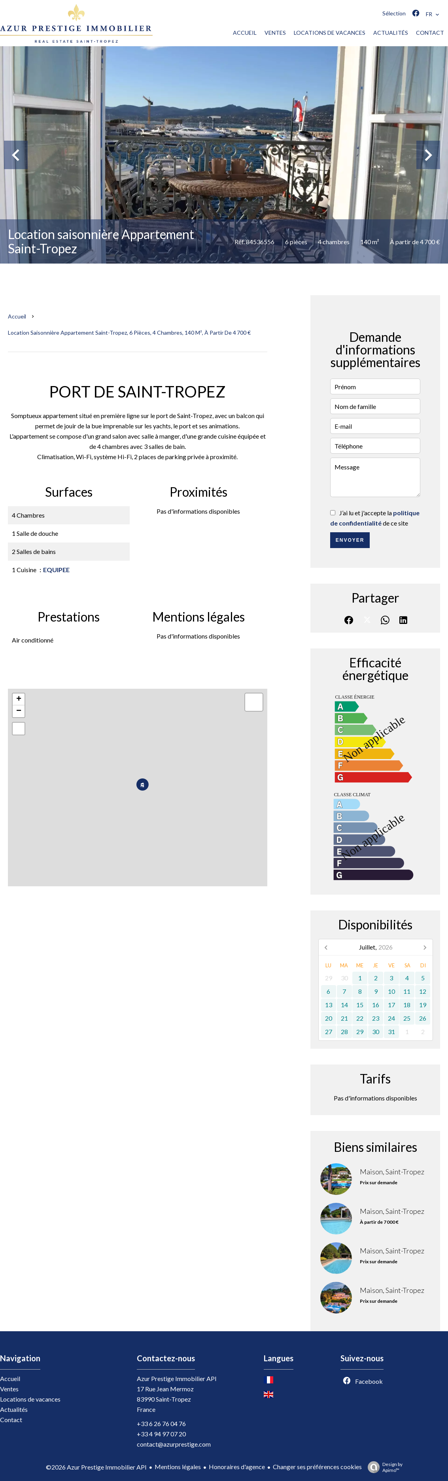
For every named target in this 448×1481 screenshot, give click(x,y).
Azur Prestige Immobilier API (177, 1378)
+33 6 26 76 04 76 (161, 1423)
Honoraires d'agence (237, 1466)
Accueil (17, 316)
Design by (383, 1467)
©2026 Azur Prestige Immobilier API (96, 1467)
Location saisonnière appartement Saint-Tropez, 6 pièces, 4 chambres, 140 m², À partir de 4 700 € (129, 332)
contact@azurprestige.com (174, 1444)
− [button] (18, 711)
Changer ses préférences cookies (317, 1466)
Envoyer (350, 540)
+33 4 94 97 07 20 (161, 1434)
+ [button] (18, 699)
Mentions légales (178, 1466)
